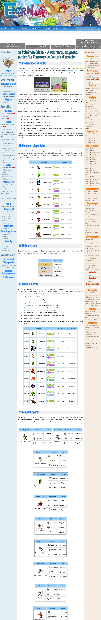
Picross (4, 201)
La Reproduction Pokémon (90, 127)
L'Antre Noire (89, 261)
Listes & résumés (7, 87)
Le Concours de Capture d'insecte (90, 243)
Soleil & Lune (6, 189)
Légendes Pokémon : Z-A (38, 46)
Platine (4, 221)
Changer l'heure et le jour (92, 317)
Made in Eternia (52, 28)
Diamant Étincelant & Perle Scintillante (8, 145)
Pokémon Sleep (12, 44)
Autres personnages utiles (91, 233)
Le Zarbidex (89, 90)
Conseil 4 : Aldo (90, 196)
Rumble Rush (6, 174)
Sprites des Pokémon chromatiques (92, 329)
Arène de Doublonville (92, 153)
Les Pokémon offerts (91, 111)
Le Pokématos (90, 248)
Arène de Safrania (91, 181)
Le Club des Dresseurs (92, 270)
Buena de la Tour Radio (91, 222)
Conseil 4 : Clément (91, 191)
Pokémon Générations (9, 97)
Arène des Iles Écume (92, 184)
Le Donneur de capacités (90, 229)
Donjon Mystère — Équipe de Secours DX (8, 159)
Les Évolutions (89, 120)
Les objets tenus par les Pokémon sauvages (92, 300)
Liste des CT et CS (91, 306)
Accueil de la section (92, 59)
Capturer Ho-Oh (90, 138)
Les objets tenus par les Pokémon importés (92, 296)
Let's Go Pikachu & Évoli (7, 151)
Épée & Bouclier (7, 148)
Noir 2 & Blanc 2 (7, 212)
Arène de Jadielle (91, 186)
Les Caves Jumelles (91, 263)
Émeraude (5, 238)
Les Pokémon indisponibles (89, 105)
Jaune (4, 248)
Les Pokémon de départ (90, 101)
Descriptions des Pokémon (90, 94)
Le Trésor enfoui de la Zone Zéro (88, 46)
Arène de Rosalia (91, 155)
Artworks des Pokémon (92, 336)
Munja (8, 71)
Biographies (5, 89)
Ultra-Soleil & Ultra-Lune (7, 185)
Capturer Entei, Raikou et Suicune (92, 135)
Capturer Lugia (90, 140)
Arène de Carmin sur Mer (92, 174)
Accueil (3, 28)
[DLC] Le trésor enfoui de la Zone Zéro (8, 134)
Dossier (12, 28)
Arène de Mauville (91, 148)
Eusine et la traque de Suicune (92, 216)
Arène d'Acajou (90, 162)
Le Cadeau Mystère (91, 246)
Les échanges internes (92, 113)
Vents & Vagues (7, 113)
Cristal (4, 244)
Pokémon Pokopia (4, 118)
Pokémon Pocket (7, 168)
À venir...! (5, 102)
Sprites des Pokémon (92, 325)
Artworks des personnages (89, 340)
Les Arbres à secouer (92, 255)
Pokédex (24, 28)
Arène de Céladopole (92, 177)
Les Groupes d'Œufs (91, 320)
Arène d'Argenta (90, 168)
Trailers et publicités (91, 347)
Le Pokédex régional (92, 88)
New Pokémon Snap (8, 155)
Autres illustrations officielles (91, 344)
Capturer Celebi (90, 143)
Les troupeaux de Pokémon (91, 116)
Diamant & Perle (7, 223)
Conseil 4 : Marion (91, 198)
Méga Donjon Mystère (9, 199)
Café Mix (4, 162)
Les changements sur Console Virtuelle (92, 67)
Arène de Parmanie (91, 179)
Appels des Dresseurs (92, 251)
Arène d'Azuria (90, 170)
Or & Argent (5, 246)
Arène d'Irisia (89, 157)
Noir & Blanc (6, 214)
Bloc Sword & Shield (8, 267)
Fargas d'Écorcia (90, 219)
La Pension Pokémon (92, 225)
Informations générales (9, 265)
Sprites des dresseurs (91, 332)
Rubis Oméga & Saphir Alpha (6, 192)
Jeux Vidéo (36, 28)
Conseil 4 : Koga (90, 194)
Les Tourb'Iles (89, 267)
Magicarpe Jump (7, 177)
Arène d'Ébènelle (90, 164)
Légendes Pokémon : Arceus (8, 140)
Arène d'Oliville (90, 159)
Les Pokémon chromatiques (89, 123)
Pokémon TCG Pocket (63, 46)
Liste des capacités (91, 61)
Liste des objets (90, 293)
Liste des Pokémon (7, 76)
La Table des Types (91, 63)
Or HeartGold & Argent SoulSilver (6, 217)
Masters (4, 172)
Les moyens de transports (90, 312)
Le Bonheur (89, 240)
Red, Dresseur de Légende (90, 211)
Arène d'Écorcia (90, 150)
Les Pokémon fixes (91, 109)
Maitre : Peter (89, 200)
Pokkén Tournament (8, 206)
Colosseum (5, 228)
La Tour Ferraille (90, 265)
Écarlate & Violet (88, 40)
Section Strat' (8, 259)
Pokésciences (8, 277)
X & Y (3, 195)
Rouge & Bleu (6, 250)
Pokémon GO (6, 179)
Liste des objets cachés (92, 303)
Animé (65, 28)
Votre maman (89, 208)
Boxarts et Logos (90, 334)
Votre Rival (88, 206)
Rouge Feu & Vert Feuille (5, 235)
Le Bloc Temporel (90, 253)
